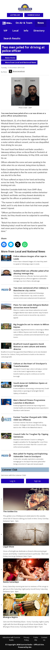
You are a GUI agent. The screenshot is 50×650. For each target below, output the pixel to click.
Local (15, 30)
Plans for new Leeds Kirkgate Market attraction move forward (30, 306)
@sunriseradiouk (17, 71)
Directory (38, 30)
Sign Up (37, 481)
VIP (5, 30)
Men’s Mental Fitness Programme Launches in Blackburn (29, 401)
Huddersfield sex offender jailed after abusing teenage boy (31, 272)
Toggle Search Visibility (45, 23)
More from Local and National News (20, 62)
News (40, 22)
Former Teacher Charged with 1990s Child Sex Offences (30, 418)
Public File (35, 638)
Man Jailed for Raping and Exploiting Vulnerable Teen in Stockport (30, 455)
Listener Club (9, 469)
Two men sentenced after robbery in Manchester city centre (30, 289)
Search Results (12, 38)
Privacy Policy (26, 638)
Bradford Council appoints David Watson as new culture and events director (29, 346)
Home (7, 22)
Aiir (30, 647)
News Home (10, 58)
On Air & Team (24, 22)
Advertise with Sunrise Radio (11, 638)
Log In (12, 481)
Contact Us (44, 638)
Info (26, 30)
